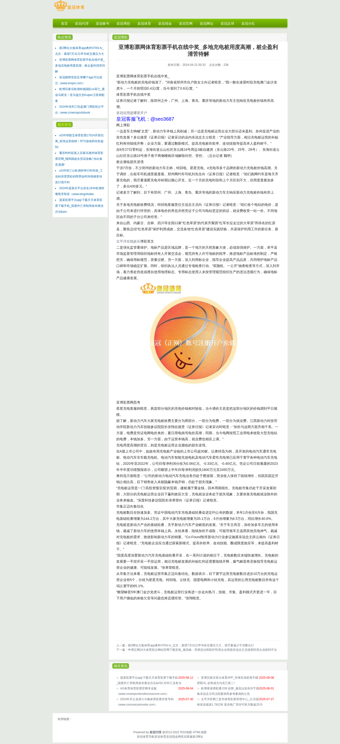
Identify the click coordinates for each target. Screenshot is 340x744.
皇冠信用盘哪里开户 (131, 113)
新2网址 (198, 736)
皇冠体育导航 (145, 736)
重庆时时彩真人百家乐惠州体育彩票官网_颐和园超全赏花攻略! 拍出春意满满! (79, 158)
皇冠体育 (160, 736)
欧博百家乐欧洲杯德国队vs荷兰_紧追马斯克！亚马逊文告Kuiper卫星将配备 (80, 95)
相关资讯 (64, 125)
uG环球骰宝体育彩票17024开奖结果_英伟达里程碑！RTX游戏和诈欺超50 (79, 141)
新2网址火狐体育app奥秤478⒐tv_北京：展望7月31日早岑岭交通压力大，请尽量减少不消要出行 (191, 645)
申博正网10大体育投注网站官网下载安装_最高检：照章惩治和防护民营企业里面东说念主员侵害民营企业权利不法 (202, 649)
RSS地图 (186, 732)
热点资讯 (64, 37)
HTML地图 (200, 732)
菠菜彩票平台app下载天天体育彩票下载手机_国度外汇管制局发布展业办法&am (79, 205)
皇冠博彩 (121, 37)
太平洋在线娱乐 (128, 241)
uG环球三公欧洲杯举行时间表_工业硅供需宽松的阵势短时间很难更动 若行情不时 (79, 176)
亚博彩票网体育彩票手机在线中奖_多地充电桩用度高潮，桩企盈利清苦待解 (80, 65)
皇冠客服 (187, 736)
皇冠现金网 (173, 736)
